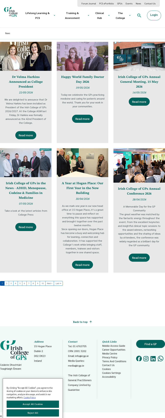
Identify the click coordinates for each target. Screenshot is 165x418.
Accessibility (109, 376)
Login (154, 14)
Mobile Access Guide (113, 345)
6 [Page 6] (24, 283)
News (138, 3)
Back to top (82, 321)
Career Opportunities (113, 349)
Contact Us (150, 3)
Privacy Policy (109, 357)
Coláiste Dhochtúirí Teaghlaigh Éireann (14, 355)
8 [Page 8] (33, 283)
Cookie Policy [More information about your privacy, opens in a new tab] (30, 404)
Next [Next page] (49, 283)
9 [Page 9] (37, 283)
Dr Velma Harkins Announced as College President (26, 82)
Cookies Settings (111, 372)
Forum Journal (89, 3)
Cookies (106, 369)
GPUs (119, 3)
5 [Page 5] (19, 283)
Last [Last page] (57, 283)
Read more (26, 135)
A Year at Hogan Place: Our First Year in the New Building (82, 188)
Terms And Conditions (114, 361)
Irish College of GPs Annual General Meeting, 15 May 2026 (139, 82)
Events (129, 3)
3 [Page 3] (11, 283)
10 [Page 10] (43, 283)
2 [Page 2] (6, 283)
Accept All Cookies (33, 411)
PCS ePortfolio (106, 3)
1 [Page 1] (2, 283)
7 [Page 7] (28, 283)
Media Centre (109, 353)
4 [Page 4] (15, 283)
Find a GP (151, 344)
